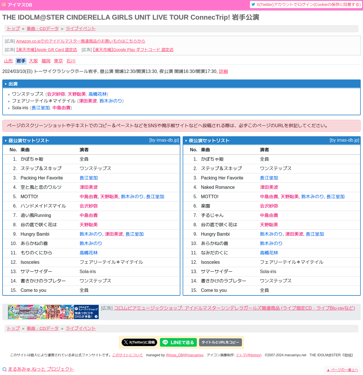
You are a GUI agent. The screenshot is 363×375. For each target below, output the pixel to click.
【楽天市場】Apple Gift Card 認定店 (46, 49)
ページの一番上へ (342, 370)
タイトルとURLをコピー (220, 342)
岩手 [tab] (21, 60)
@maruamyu (194, 355)
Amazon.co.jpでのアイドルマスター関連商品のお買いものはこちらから (80, 41)
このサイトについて (127, 355)
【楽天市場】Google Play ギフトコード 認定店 (133, 49)
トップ (13, 28)
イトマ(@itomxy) (249, 355)
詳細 (223, 71)
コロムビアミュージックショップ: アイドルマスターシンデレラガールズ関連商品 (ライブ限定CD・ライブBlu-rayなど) (234, 308)
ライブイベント (81, 28)
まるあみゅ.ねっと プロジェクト (41, 369)
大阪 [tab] (33, 60)
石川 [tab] (70, 60)
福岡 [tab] (45, 60)
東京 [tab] (58, 60)
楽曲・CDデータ (43, 28)
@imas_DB (174, 355)
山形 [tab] (8, 60)
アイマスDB (19, 5)
